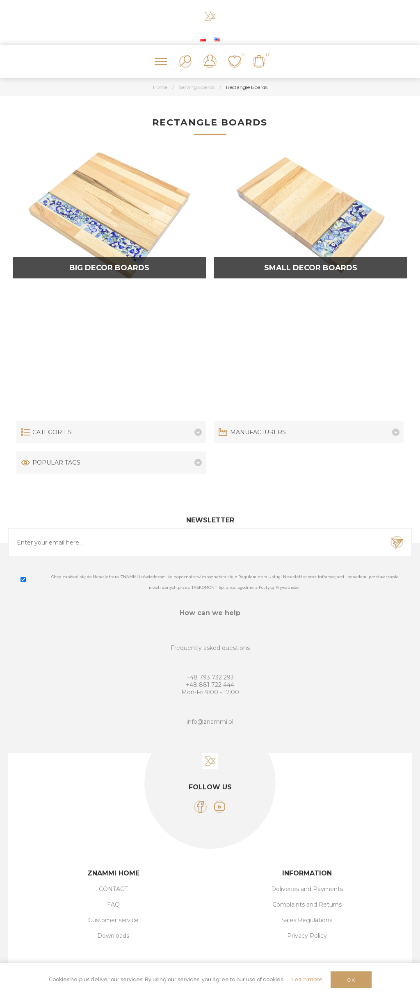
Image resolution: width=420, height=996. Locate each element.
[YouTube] (219, 807)
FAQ (113, 904)
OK (351, 980)
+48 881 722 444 (210, 684)
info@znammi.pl (210, 721)
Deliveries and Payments (307, 889)
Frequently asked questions (210, 648)
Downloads (113, 935)
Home (160, 87)
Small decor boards (310, 267)
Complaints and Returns (307, 904)
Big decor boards (109, 267)
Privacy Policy (307, 935)
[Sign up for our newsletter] (196, 542)
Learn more (307, 979)
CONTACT (113, 889)
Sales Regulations (306, 920)
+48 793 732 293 (210, 677)
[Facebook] (200, 807)
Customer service (113, 920)
